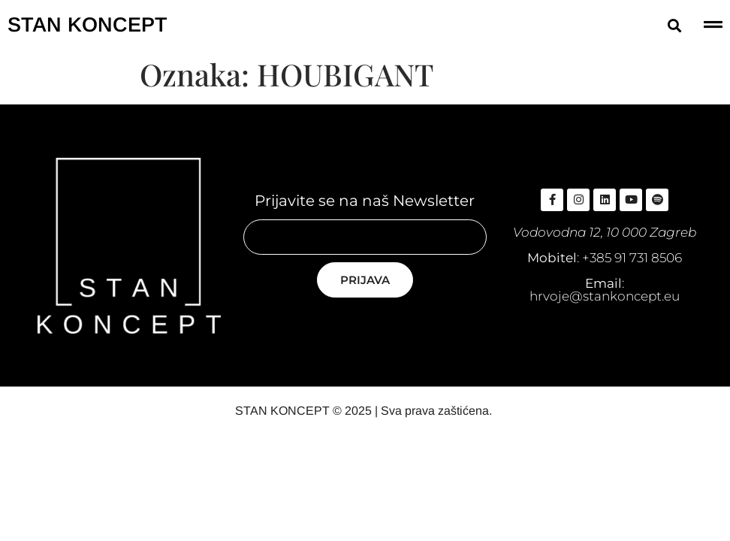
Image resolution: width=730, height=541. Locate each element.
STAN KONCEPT (87, 25)
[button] (674, 25)
